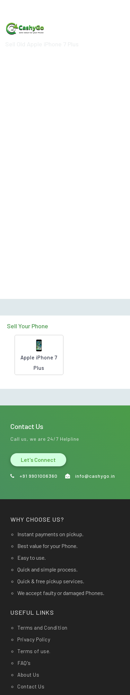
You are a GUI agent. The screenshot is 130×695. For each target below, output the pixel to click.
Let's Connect (38, 459)
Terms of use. (34, 651)
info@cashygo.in (38, 7)
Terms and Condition (42, 627)
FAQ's (24, 663)
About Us (28, 674)
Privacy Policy (33, 639)
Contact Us (30, 686)
